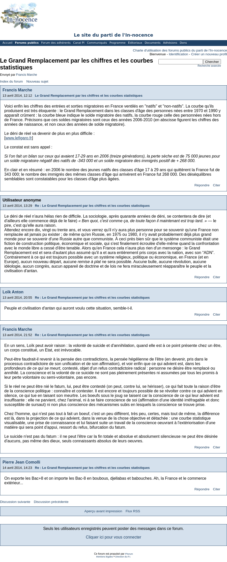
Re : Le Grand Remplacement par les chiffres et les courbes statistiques (92, 206)
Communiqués (97, 42)
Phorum (129, 554)
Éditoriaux (135, 42)
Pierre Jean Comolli (21, 462)
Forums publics (27, 42)
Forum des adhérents (56, 42)
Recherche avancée (209, 65)
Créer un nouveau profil (209, 54)
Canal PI (78, 42)
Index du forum (11, 81)
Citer (216, 185)
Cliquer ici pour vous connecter (113, 537)
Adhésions (170, 42)
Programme (117, 42)
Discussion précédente (51, 502)
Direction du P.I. (123, 556)
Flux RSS (133, 511)
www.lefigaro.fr (18, 138)
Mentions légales (104, 556)
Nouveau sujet (37, 81)
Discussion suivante (15, 502)
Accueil (7, 42)
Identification (178, 54)
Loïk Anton (13, 292)
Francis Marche (26, 74)
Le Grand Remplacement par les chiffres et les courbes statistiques (89, 95)
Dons (183, 42)
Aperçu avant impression (103, 511)
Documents (153, 42)
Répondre (202, 185)
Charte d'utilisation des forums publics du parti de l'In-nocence (180, 50)
